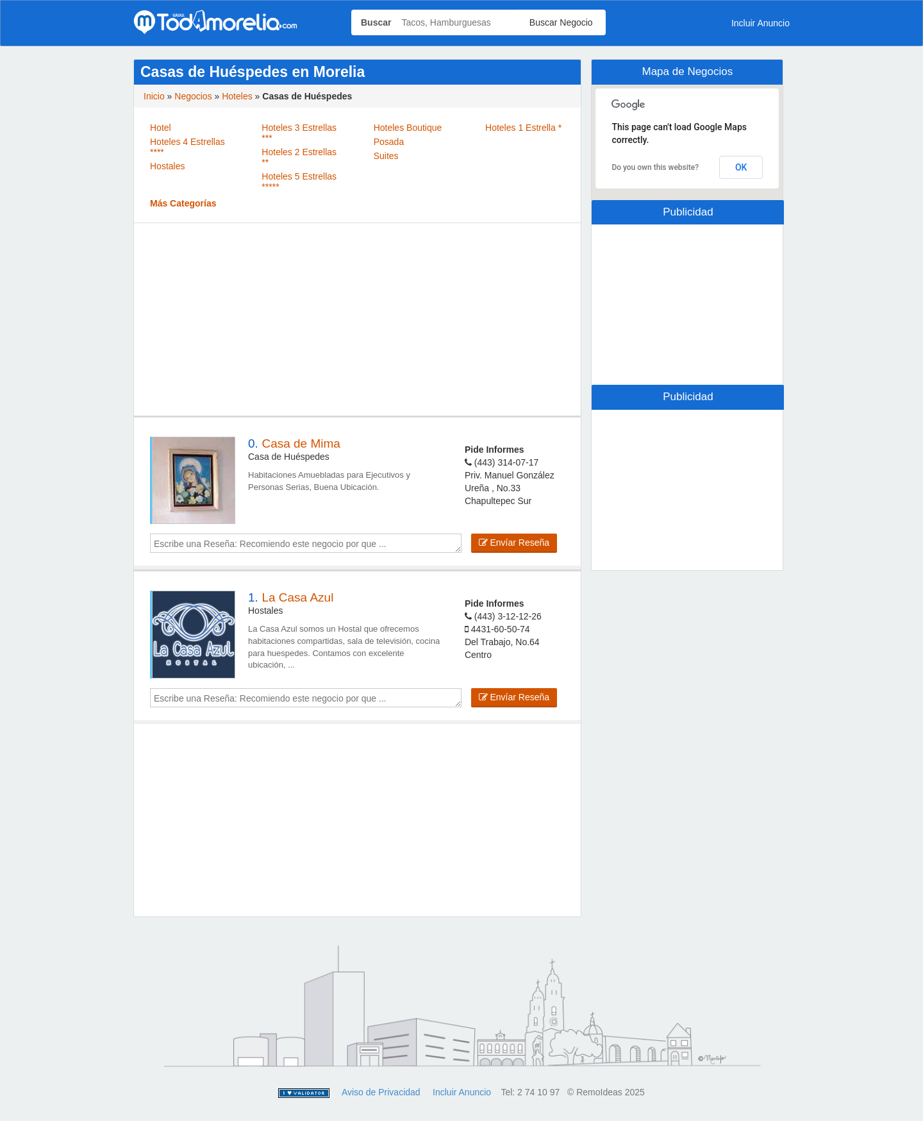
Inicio (154, 96)
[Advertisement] (357, 319)
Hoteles (237, 96)
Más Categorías (183, 203)
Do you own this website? (655, 167)
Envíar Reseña (514, 542)
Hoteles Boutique (408, 127)
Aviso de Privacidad (381, 1092)
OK (741, 167)
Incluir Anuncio (760, 23)
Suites (386, 156)
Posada (389, 142)
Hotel (160, 127)
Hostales (167, 166)
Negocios (193, 96)
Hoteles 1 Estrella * (523, 127)
